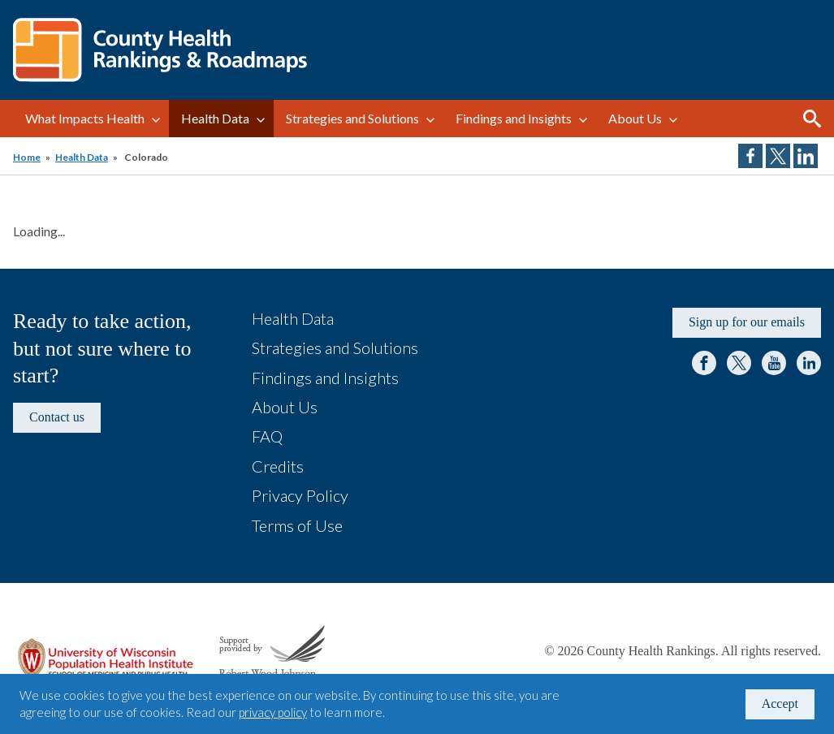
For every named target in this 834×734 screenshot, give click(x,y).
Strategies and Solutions (352, 118)
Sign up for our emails (747, 322)
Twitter (739, 363)
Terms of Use (297, 525)
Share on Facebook (750, 156)
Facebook (704, 363)
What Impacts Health (85, 118)
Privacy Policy (300, 495)
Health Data (215, 118)
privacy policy (273, 712)
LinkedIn (809, 363)
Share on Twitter (778, 156)
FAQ (267, 436)
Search (812, 118)
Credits (278, 466)
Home (27, 157)
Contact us (56, 417)
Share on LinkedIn (805, 156)
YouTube (774, 363)
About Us (635, 118)
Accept (780, 703)
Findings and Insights (514, 118)
